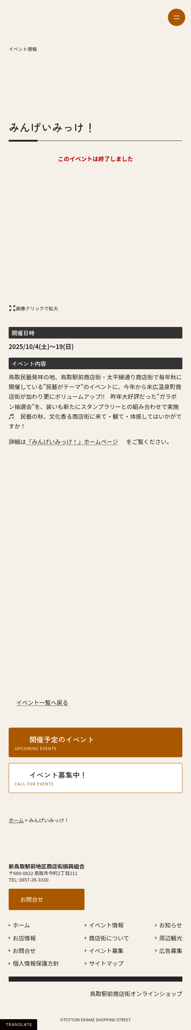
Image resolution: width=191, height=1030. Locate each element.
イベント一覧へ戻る (42, 702)
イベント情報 (23, 49)
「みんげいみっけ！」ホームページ (72, 441)
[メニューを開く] (176, 17)
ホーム (16, 820)
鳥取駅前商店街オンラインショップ (136, 993)
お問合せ (31, 899)
